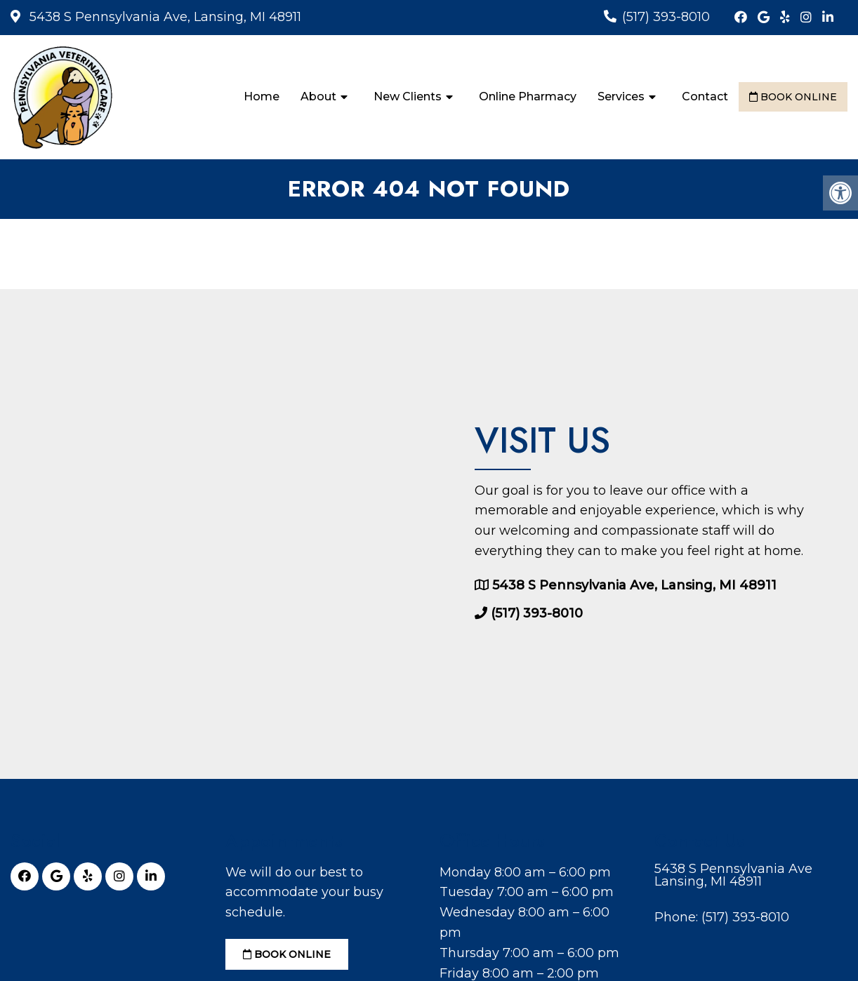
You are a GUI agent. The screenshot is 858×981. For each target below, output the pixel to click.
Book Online (793, 97)
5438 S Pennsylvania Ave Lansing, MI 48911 (733, 875)
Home (261, 96)
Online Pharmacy (527, 96)
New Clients (408, 96)
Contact (705, 96)
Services (621, 96)
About (318, 96)
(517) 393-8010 (666, 17)
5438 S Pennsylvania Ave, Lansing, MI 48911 (163, 17)
